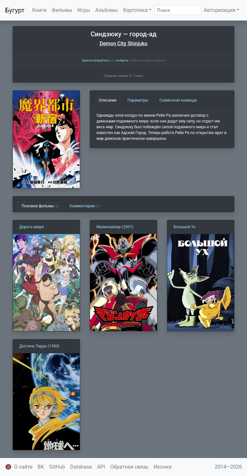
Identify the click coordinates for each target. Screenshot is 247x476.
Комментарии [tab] (85, 206)
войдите (122, 60)
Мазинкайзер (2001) (114, 227)
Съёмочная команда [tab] (178, 100)
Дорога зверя (31, 227)
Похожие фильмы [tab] (40, 206)
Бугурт (14, 10)
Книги (39, 10)
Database (81, 467)
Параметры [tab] (137, 100)
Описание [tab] (107, 100)
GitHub (57, 467)
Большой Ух (185, 227)
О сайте (23, 467)
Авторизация (219, 10)
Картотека (135, 10)
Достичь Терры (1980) (39, 346)
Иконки (163, 467)
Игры (83, 10)
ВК (41, 467)
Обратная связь (129, 467)
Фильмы (62, 10)
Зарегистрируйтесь (95, 60)
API (101, 467)
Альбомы (106, 10)
